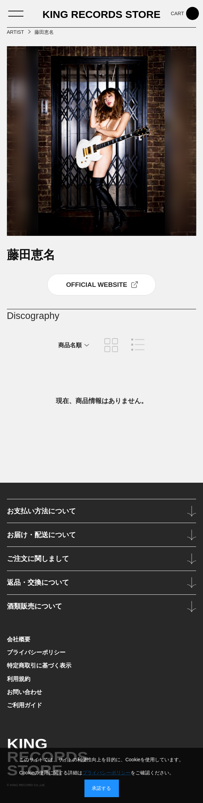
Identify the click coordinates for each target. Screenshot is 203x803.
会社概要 (18, 639)
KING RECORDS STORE (101, 14)
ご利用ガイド (24, 705)
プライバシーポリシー (36, 652)
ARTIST (15, 32)
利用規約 (18, 678)
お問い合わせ (24, 692)
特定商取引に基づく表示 (39, 665)
